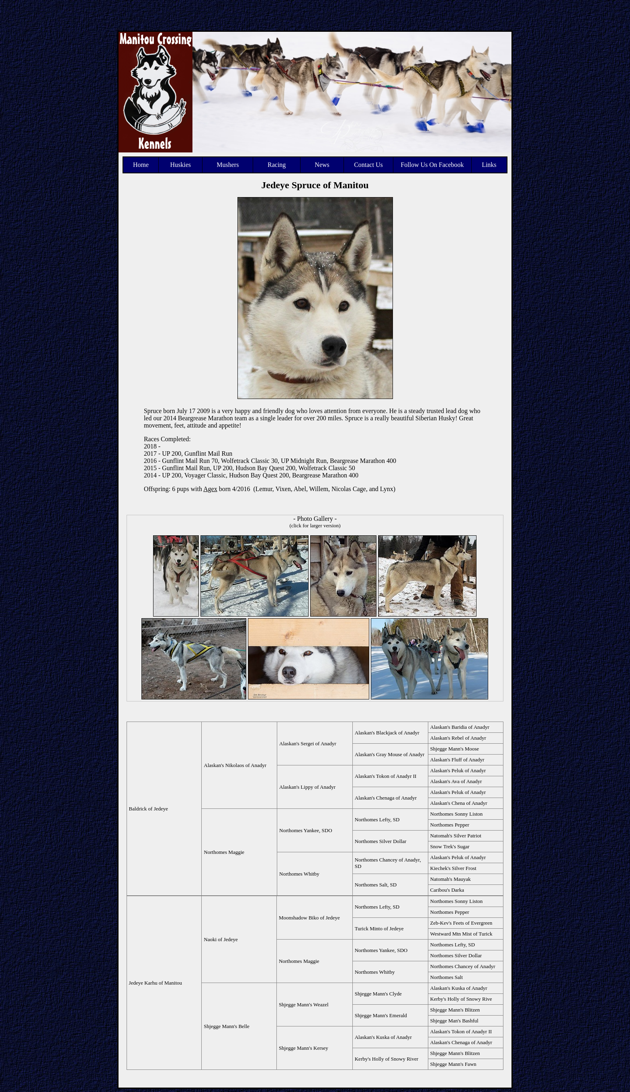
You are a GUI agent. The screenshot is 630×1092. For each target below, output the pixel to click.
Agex (210, 488)
